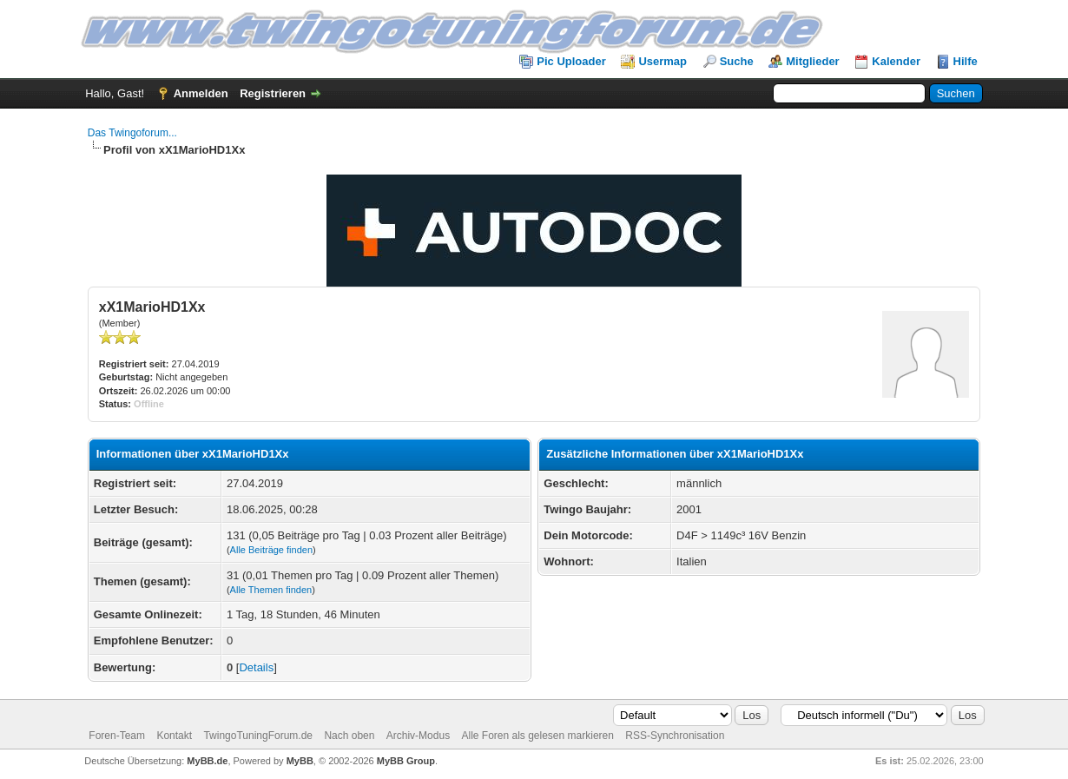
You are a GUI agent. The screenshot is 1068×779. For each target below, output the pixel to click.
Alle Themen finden (271, 589)
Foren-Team (117, 735)
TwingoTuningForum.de (258, 735)
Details (256, 667)
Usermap (662, 61)
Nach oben (349, 735)
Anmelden (201, 93)
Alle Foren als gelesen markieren (537, 735)
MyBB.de (207, 761)
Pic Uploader (571, 61)
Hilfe (965, 61)
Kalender (896, 61)
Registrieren (273, 93)
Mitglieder (812, 61)
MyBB (300, 761)
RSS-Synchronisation (674, 735)
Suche (737, 61)
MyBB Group (406, 761)
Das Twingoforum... (132, 133)
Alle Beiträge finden (271, 550)
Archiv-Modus (418, 735)
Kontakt (174, 735)
